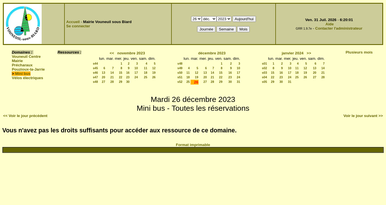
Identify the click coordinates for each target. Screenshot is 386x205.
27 (103, 81)
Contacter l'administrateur (338, 28)
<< (112, 53)
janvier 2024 (292, 53)
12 (153, 68)
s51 (180, 77)
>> (309, 53)
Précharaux (22, 65)
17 (136, 72)
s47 (95, 77)
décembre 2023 (211, 53)
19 (153, 72)
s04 (264, 77)
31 (238, 81)
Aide (330, 24)
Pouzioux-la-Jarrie (28, 69)
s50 (180, 72)
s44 (95, 63)
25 (145, 77)
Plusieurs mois (359, 52)
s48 (95, 81)
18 (145, 72)
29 (120, 81)
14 (112, 72)
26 (153, 77)
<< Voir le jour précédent (25, 116)
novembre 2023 (131, 53)
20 (103, 77)
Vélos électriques (27, 78)
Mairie (17, 61)
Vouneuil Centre (26, 56)
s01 (264, 63)
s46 (95, 72)
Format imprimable (193, 145)
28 (112, 81)
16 (128, 72)
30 (128, 81)
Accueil (73, 22)
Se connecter (78, 26)
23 (128, 77)
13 (103, 72)
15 (120, 72)
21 (112, 77)
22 (120, 77)
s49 (180, 68)
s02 (264, 68)
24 (136, 77)
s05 (264, 81)
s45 (95, 68)
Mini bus (23, 73)
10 (136, 68)
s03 (264, 72)
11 (145, 68)
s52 (180, 81)
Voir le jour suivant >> (363, 116)
